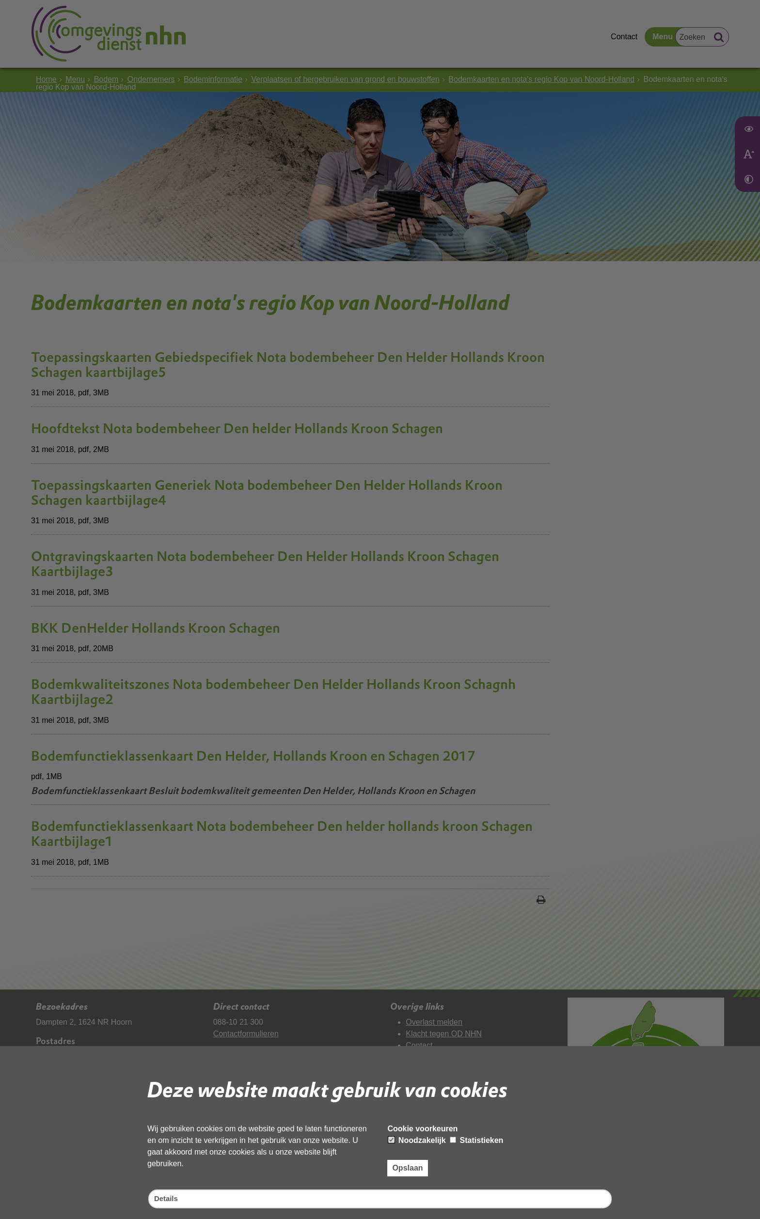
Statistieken (476, 1139)
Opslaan (407, 1167)
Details (166, 1198)
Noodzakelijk (416, 1139)
